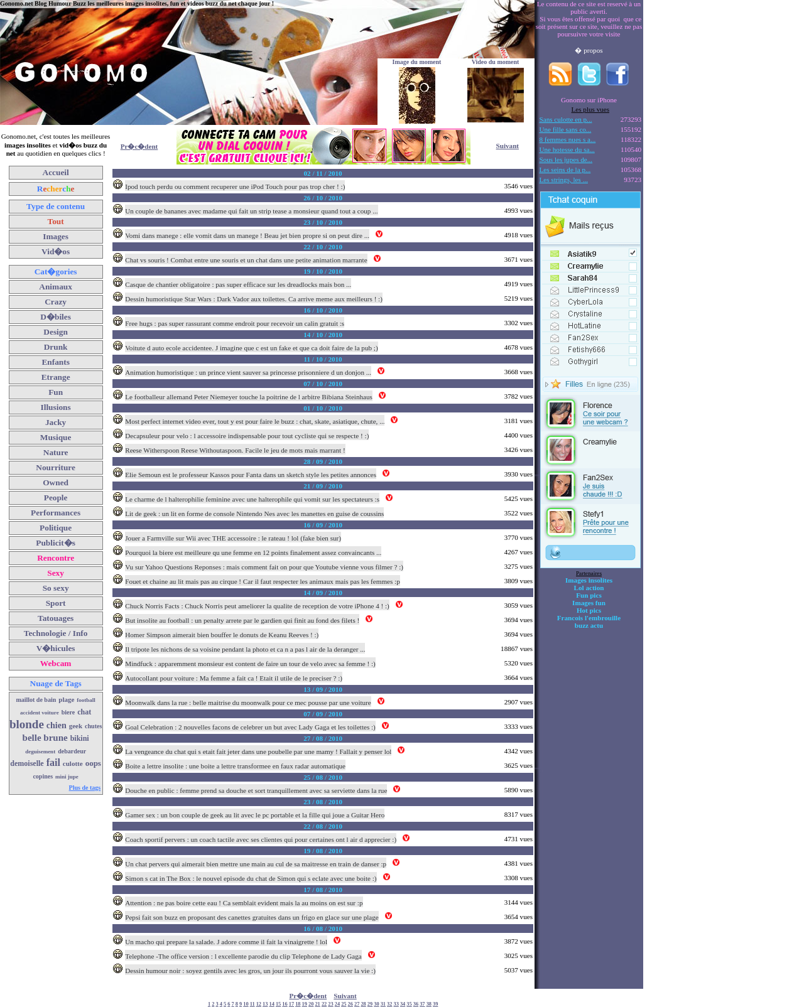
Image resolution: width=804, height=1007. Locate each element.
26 (350, 1004)
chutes (93, 726)
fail (53, 762)
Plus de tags (85, 787)
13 (265, 1004)
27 (356, 1004)
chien (56, 725)
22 (324, 1004)
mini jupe (67, 776)
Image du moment (417, 61)
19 (304, 1004)
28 (363, 1004)
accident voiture (39, 712)
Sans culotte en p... (566, 119)
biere (68, 712)
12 (258, 1004)
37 (422, 1004)
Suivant (507, 145)
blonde (26, 724)
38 (429, 1004)
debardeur (72, 751)
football (86, 700)
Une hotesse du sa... (567, 149)
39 (435, 1004)
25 (343, 1004)
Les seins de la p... (565, 169)
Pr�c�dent (139, 146)
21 (317, 1004)
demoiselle (26, 763)
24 (337, 1004)
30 (376, 1004)
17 (291, 1004)
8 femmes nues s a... (568, 139)
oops (93, 763)
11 (252, 1004)
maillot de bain (36, 699)
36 (415, 1004)
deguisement (40, 751)
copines (43, 776)
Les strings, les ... (564, 179)
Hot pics (589, 610)
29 (369, 1004)
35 (408, 1004)
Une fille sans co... (566, 129)
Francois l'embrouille (589, 618)
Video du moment (495, 61)
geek (75, 726)
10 (245, 1004)
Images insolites (588, 580)
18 (297, 1004)
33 (396, 1004)
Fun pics (588, 595)
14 (271, 1004)
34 (402, 1004)
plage (66, 699)
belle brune (45, 738)
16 (284, 1004)
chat (84, 712)
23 (330, 1004)
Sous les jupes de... (566, 159)
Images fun (589, 602)
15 (278, 1004)
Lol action (589, 587)
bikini (79, 738)
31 (383, 1004)
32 (389, 1004)
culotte (73, 763)
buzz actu (589, 625)
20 (310, 1004)
